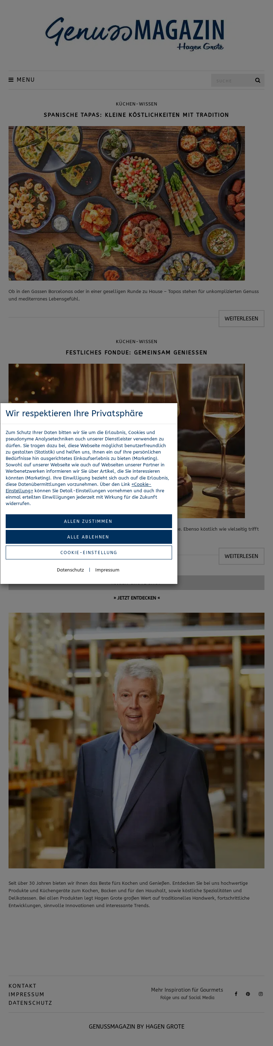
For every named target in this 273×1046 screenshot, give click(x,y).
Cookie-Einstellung (88, 552)
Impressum (107, 570)
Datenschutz (70, 570)
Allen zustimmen (88, 521)
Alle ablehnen (88, 537)
